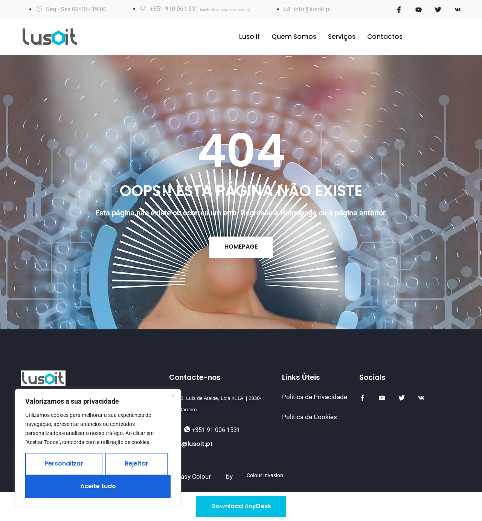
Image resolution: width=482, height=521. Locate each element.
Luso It (249, 36)
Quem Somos (294, 36)
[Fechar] (172, 395)
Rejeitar (136, 463)
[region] (98, 447)
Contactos (385, 36)
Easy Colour (194, 476)
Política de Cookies (309, 417)
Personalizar (63, 463)
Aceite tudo (98, 486)
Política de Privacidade (314, 397)
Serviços (341, 36)
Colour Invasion (265, 475)
